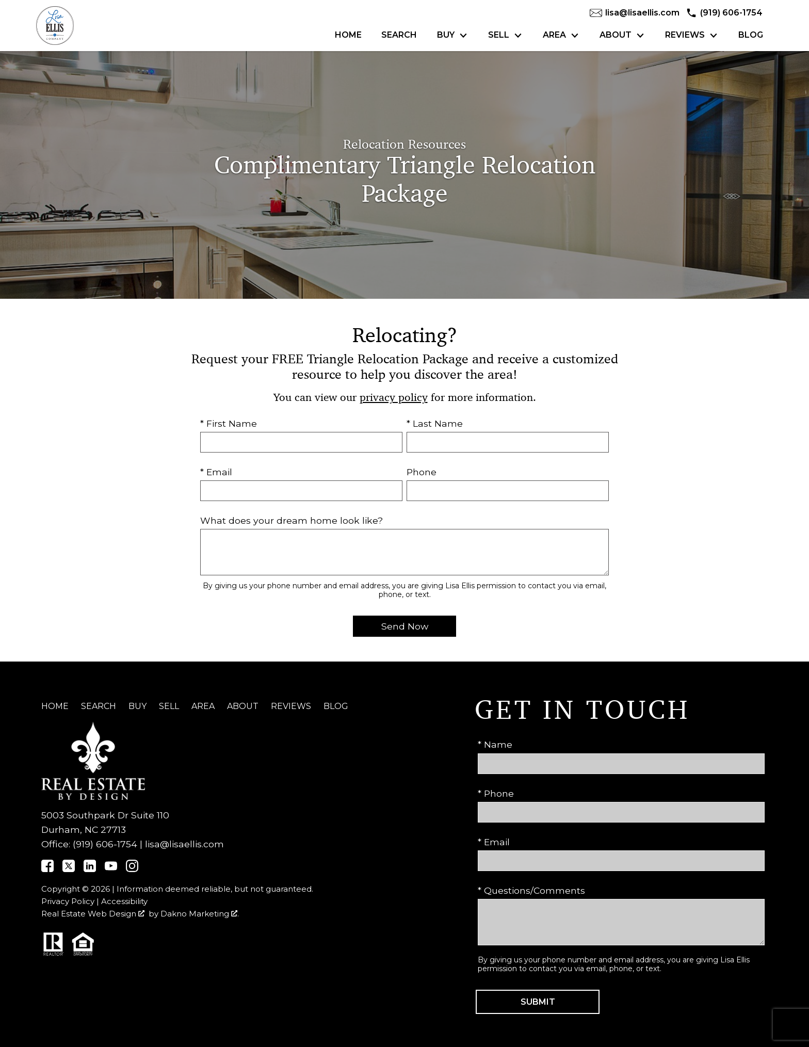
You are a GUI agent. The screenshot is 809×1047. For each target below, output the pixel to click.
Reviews (291, 706)
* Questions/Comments (531, 890)
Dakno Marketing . (199, 914)
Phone (421, 471)
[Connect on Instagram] (132, 868)
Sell (169, 706)
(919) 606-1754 (105, 844)
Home (348, 35)
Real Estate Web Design (92, 914)
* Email (216, 471)
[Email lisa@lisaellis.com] (634, 13)
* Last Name (435, 423)
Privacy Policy (67, 901)
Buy (137, 706)
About (242, 706)
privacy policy (394, 397)
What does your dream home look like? (291, 520)
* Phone (496, 793)
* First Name (228, 423)
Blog (750, 35)
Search (399, 35)
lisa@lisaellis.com (184, 844)
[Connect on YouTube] (111, 868)
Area (203, 706)
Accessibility (124, 901)
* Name (495, 744)
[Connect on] (47, 868)
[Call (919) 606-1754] (724, 13)
